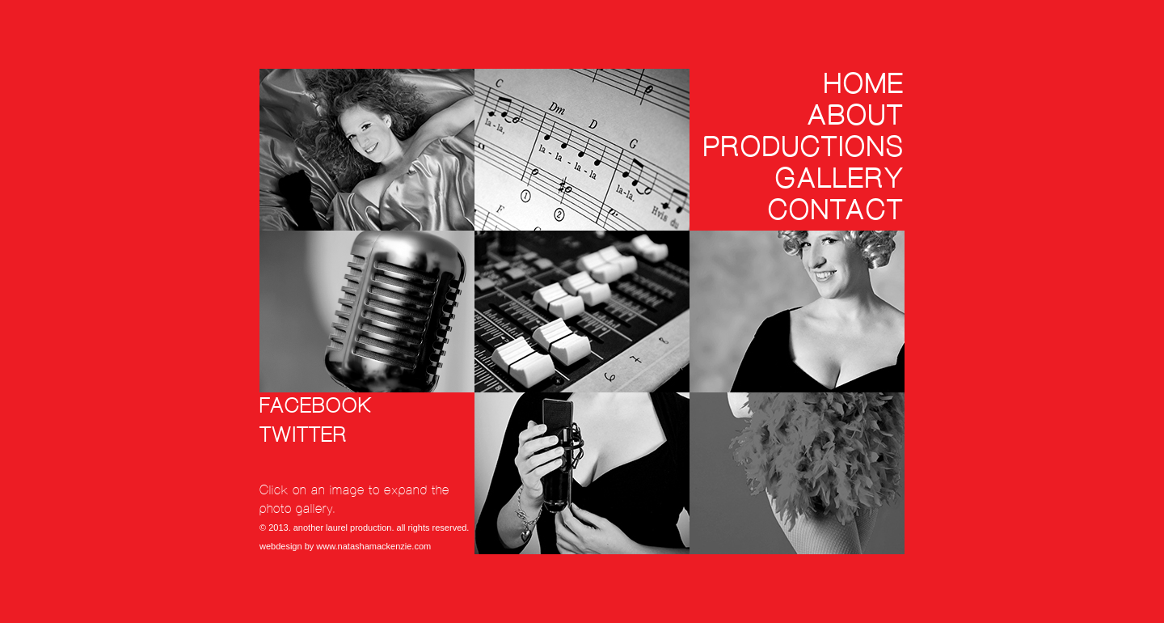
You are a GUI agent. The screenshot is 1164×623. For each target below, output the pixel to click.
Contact (836, 210)
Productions (804, 147)
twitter (303, 436)
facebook (316, 406)
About (856, 115)
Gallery (840, 179)
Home (864, 84)
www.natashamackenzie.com (373, 546)
